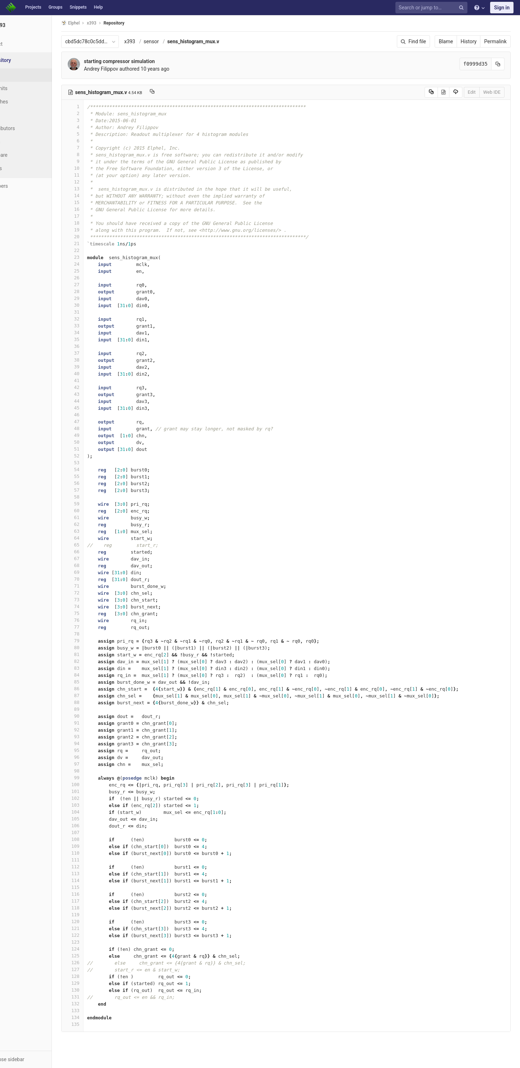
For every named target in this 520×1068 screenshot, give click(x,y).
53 (96, 462)
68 (96, 565)
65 (96, 545)
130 (96, 990)
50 (96, 442)
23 (96, 257)
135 (96, 1024)
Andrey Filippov (125, 69)
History (472, 41)
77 (96, 627)
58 (96, 497)
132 (96, 1003)
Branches (24, 102)
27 (96, 284)
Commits (24, 88)
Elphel (94, 23)
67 (96, 558)
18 (96, 223)
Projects (33, 7)
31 (96, 312)
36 (96, 346)
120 (96, 921)
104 (96, 812)
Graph (21, 142)
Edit (475, 92)
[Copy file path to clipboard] (175, 92)
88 (96, 702)
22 (96, 250)
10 (96, 168)
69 (96, 572)
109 (96, 846)
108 (96, 839)
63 (96, 531)
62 (96, 524)
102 (96, 798)
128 (96, 976)
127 (96, 969)
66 (96, 551)
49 (96, 435)
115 (96, 887)
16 (96, 209)
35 (96, 339)
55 (96, 476)
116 (96, 894)
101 (96, 791)
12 (96, 182)
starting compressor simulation (143, 61)
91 (96, 723)
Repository (137, 23)
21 (96, 243)
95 (96, 750)
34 (96, 332)
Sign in (502, 7)
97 (96, 764)
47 (96, 421)
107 (96, 832)
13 (96, 188)
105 (96, 818)
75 (96, 613)
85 (96, 681)
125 (96, 955)
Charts (21, 168)
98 (96, 771)
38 (96, 360)
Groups (56, 7)
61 (96, 517)
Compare (24, 155)
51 (96, 449)
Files (19, 75)
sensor (175, 41)
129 (96, 983)
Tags (19, 115)
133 (96, 1010)
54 (96, 469)
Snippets (78, 7)
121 (96, 928)
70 (96, 579)
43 (96, 394)
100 (96, 784)
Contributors (28, 128)
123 (96, 942)
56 (96, 483)
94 (96, 743)
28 (96, 291)
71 (96, 586)
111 (96, 860)
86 (96, 688)
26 (96, 277)
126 (96, 962)
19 (96, 229)
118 (96, 907)
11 (96, 175)
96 (96, 757)
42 (96, 387)
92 (96, 729)
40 (96, 373)
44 (96, 401)
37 (96, 353)
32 (96, 319)
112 (96, 866)
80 (96, 647)
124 (96, 949)
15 (96, 202)
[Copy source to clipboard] (434, 92)
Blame (450, 41)
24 (96, 264)
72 (96, 592)
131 (96, 997)
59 (96, 503)
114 (96, 880)
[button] (39, 1059)
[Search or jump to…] (432, 7)
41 (96, 380)
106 (96, 825)
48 (96, 428)
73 (96, 599)
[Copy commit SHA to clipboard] (501, 64)
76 (96, 620)
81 (96, 654)
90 (96, 716)
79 (96, 640)
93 (96, 736)
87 (96, 695)
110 (96, 853)
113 (96, 873)
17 (96, 216)
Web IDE (495, 92)
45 (96, 408)
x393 (153, 41)
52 (96, 455)
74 (96, 606)
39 (96, 366)
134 (96, 1017)
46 (96, 414)
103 (96, 805)
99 (96, 777)
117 (96, 901)
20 (96, 236)
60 (96, 510)
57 (96, 490)
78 (96, 634)
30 (96, 305)
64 (96, 538)
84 (96, 675)
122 (96, 935)
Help (98, 7)
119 (96, 914)
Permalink (499, 41)
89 (96, 709)
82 (96, 661)
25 (96, 271)
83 (96, 668)
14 (96, 195)
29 (96, 298)
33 (96, 325)
